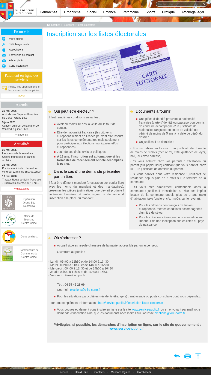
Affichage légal (192, 12)
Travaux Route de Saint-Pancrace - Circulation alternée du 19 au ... (21, 179)
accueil (64, 372)
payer (21, 95)
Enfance (109, 12)
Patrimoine (130, 12)
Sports (150, 12)
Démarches (48, 12)
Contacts (99, 372)
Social (92, 12)
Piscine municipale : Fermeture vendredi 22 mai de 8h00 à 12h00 (21, 168)
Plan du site (81, 372)
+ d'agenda (21, 134)
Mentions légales (120, 372)
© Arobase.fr (144, 372)
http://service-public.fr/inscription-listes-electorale (130, 303)
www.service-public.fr (145, 309)
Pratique (168, 12)
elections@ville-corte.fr (85, 289)
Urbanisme (72, 12)
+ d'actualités (21, 188)
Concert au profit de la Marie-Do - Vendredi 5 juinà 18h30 (21, 126)
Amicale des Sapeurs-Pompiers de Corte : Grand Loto (21, 114)
